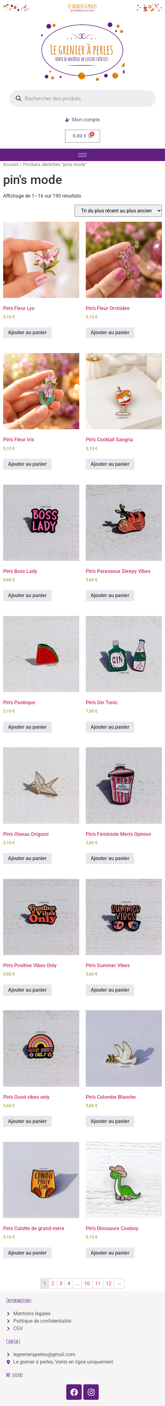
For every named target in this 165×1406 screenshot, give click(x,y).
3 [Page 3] (60, 1283)
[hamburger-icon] (82, 155)
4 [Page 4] (68, 1283)
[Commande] (118, 211)
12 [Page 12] (108, 1283)
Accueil (11, 164)
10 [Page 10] (87, 1283)
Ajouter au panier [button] (27, 332)
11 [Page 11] (98, 1283)
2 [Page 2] (52, 1283)
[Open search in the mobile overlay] (82, 98)
